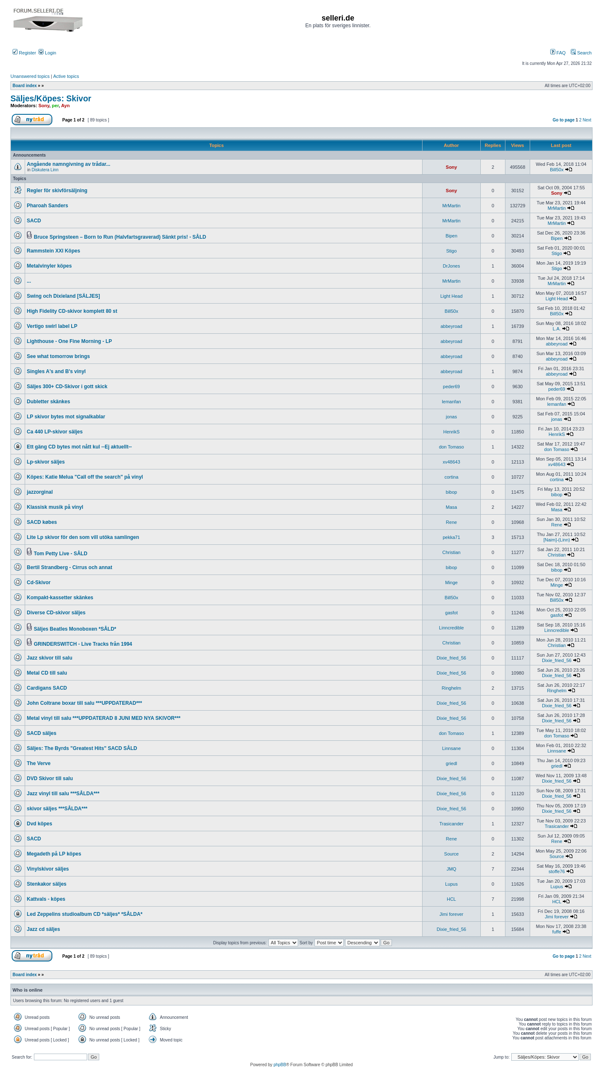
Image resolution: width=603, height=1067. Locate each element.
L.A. (557, 328)
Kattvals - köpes (46, 899)
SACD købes (42, 522)
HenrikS (451, 431)
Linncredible (451, 627)
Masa (451, 507)
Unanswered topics (30, 76)
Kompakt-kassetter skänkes (60, 598)
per (55, 105)
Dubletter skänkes (48, 402)
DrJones (451, 265)
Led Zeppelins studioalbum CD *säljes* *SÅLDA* (84, 914)
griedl (451, 763)
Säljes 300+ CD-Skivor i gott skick (67, 386)
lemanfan (451, 401)
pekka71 (451, 537)
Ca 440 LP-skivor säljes (54, 432)
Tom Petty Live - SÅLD (61, 554)
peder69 (451, 386)
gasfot (451, 612)
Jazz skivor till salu (49, 658)
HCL (451, 899)
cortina (451, 476)
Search (581, 52)
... (29, 281)
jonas (451, 416)
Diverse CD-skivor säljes (56, 613)
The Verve (39, 763)
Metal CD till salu (47, 673)
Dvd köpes (39, 824)
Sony (44, 105)
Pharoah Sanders (47, 206)
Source (451, 853)
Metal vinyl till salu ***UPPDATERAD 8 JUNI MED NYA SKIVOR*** (103, 718)
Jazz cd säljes (43, 929)
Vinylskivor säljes (48, 869)
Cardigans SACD (47, 688)
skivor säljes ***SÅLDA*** (57, 809)
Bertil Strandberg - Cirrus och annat (69, 567)
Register (24, 52)
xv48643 (451, 461)
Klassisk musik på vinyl (55, 507)
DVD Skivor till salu (50, 778)
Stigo (451, 250)
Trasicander (451, 823)
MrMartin (451, 205)
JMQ (451, 868)
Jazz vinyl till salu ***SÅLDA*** (63, 793)
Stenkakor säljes (47, 884)
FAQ (558, 52)
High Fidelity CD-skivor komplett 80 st (72, 311)
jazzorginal (40, 492)
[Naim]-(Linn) (557, 539)
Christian (451, 552)
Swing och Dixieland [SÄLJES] (63, 296)
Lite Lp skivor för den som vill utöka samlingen (83, 537)
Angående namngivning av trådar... (68, 164)
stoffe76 (557, 871)
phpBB (279, 1064)
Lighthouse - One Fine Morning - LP (69, 341)
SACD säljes (42, 733)
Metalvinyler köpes (49, 266)
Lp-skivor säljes (46, 462)
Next (586, 120)
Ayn (65, 105)
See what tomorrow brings (58, 356)
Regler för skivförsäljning (57, 190)
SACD (34, 221)
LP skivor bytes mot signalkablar (66, 417)
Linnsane (451, 748)
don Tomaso (451, 446)
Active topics (66, 76)
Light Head (451, 296)
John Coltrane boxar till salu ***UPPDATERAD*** (84, 703)
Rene (451, 522)
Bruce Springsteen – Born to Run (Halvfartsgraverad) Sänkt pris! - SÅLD (120, 237)
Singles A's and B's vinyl (56, 371)
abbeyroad (451, 326)
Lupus (451, 884)
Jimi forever (452, 914)
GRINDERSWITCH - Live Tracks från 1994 (83, 644)
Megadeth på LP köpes (54, 854)
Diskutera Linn (45, 170)
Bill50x (556, 169)
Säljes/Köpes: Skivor (50, 98)
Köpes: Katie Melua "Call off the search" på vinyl (85, 477)
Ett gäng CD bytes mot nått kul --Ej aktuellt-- (79, 447)
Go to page (564, 120)
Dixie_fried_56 (451, 657)
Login (47, 52)
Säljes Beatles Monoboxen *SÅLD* (75, 629)
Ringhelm (451, 688)
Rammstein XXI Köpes (53, 251)
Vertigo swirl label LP (52, 326)
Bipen (451, 235)
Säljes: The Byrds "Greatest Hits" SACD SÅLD (82, 748)
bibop (451, 492)
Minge (451, 582)
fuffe (556, 931)
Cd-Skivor (39, 582)
